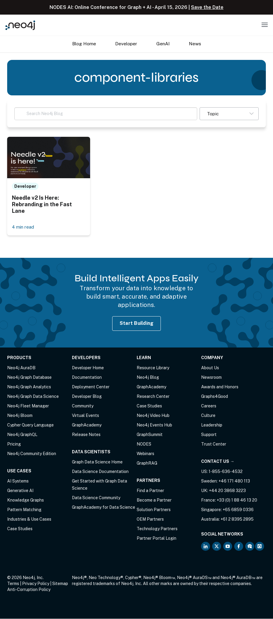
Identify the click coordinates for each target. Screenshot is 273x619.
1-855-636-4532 (226, 471)
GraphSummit (150, 434)
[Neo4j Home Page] (20, 25)
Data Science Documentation (100, 471)
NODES (144, 444)
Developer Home (88, 368)
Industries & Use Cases (29, 519)
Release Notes (86, 434)
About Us (210, 368)
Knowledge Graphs (25, 500)
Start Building (137, 323)
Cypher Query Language (30, 425)
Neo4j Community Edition (31, 454)
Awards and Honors (219, 387)
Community (82, 406)
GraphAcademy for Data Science (103, 507)
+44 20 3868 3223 (227, 490)
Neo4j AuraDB (21, 368)
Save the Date (207, 7)
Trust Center (213, 444)
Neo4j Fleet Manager (28, 406)
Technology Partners (157, 529)
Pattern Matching (24, 510)
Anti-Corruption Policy (28, 589)
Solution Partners (154, 510)
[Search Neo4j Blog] (105, 113)
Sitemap (60, 583)
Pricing (14, 444)
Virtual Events (85, 415)
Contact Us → (217, 461)
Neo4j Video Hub (153, 415)
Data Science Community (96, 498)
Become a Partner (154, 500)
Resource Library (153, 368)
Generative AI (20, 490)
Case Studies (20, 529)
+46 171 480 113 (234, 481)
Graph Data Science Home (97, 462)
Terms (13, 583)
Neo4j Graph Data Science (33, 396)
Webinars (145, 454)
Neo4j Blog (148, 377)
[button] (229, 113)
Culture (208, 415)
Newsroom (211, 377)
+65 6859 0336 (238, 510)
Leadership (211, 425)
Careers (208, 406)
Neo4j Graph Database (29, 377)
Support (209, 434)
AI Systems (18, 481)
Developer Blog (87, 396)
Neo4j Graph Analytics (29, 387)
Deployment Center (90, 387)
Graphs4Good (214, 396)
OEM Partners (150, 519)
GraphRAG (147, 463)
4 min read (23, 227)
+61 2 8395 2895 (237, 519)
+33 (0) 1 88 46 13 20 (237, 500)
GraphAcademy (86, 425)
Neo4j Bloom (20, 415)
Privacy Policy (35, 583)
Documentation (87, 377)
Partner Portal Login (156, 538)
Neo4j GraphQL (22, 434)
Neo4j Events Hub (154, 425)
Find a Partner (150, 490)
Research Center (153, 396)
